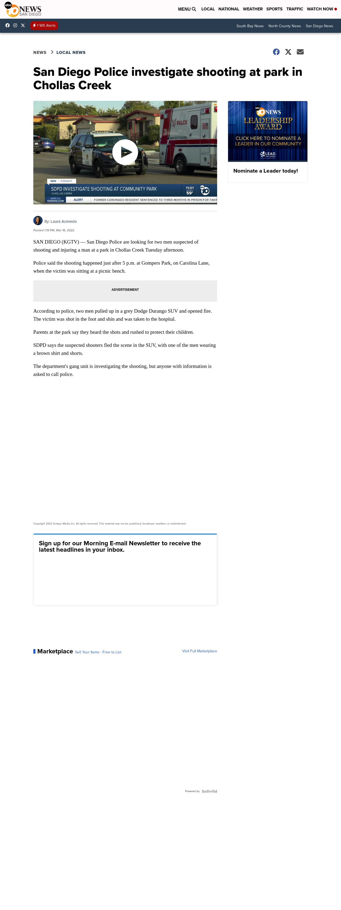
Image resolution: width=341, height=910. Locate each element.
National (228, 9)
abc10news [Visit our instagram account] (16, 25)
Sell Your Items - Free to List (98, 652)
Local (208, 9)
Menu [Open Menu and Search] (187, 9)
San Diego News (319, 26)
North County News (285, 26)
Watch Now (322, 9)
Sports (274, 9)
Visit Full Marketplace (199, 651)
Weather (253, 9)
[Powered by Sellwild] (209, 791)
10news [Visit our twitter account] (24, 25)
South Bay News (250, 26)
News (40, 52)
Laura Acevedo (64, 221)
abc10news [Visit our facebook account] (8, 25)
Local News (71, 52)
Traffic (294, 9)
